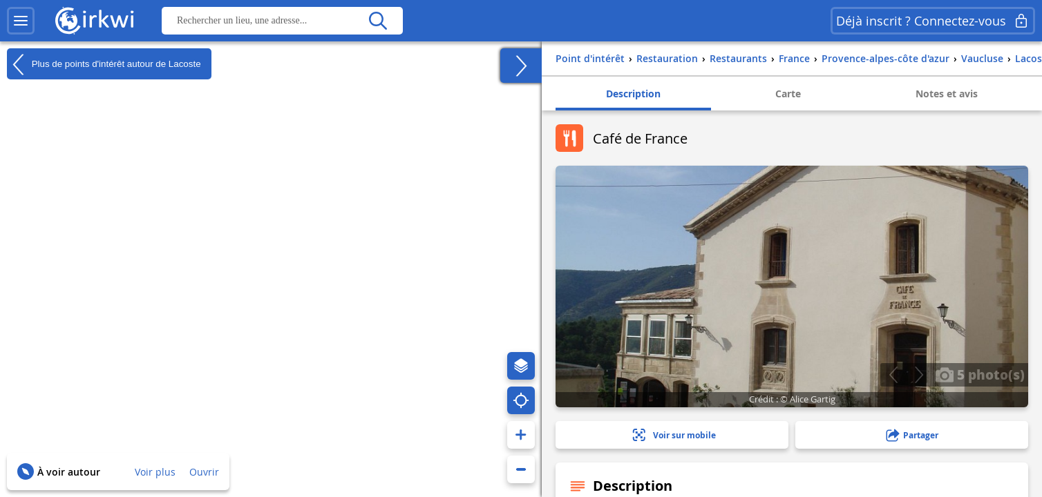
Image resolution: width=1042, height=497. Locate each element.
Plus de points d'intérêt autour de (104, 64)
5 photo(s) (980, 374)
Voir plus (155, 471)
